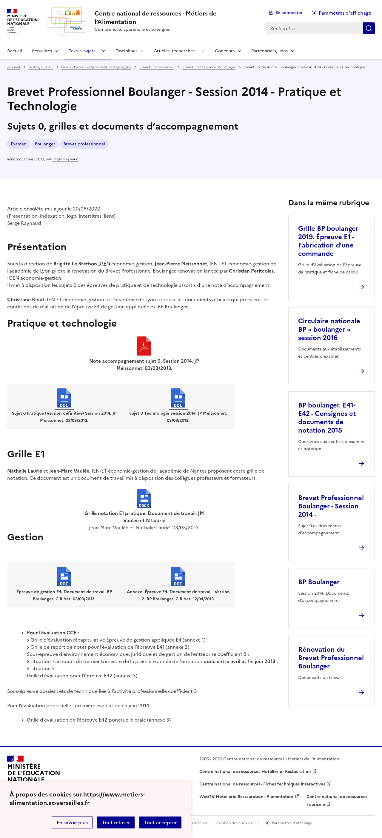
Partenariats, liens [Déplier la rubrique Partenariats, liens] (269, 51)
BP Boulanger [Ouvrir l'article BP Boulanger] (319, 582)
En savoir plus (72, 822)
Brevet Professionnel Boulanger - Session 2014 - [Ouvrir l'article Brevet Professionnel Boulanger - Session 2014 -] (331, 506)
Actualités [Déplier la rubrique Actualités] (42, 51)
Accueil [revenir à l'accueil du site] (14, 51)
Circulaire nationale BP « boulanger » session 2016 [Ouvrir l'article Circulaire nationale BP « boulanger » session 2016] (329, 329)
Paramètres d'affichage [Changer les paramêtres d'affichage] (345, 12)
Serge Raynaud (65, 159)
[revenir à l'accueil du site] (175, 17)
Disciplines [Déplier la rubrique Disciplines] (126, 51)
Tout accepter (160, 822)
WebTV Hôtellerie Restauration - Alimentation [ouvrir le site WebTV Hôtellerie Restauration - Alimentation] (246, 797)
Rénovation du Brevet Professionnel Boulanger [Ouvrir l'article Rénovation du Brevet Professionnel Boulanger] (331, 658)
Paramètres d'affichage (292, 823)
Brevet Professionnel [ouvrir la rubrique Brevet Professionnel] (156, 67)
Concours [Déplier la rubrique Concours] (225, 51)
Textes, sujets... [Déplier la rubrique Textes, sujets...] (84, 51)
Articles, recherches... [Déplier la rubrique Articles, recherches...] (176, 51)
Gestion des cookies (234, 823)
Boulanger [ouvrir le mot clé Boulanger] (45, 144)
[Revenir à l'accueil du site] (33, 776)
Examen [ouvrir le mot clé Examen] (19, 144)
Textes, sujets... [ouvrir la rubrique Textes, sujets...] (40, 67)
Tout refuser (116, 822)
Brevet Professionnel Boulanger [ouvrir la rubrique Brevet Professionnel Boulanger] (208, 67)
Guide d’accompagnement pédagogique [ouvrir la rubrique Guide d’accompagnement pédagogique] (96, 67)
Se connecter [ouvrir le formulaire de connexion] (289, 13)
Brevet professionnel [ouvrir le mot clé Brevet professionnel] (84, 144)
